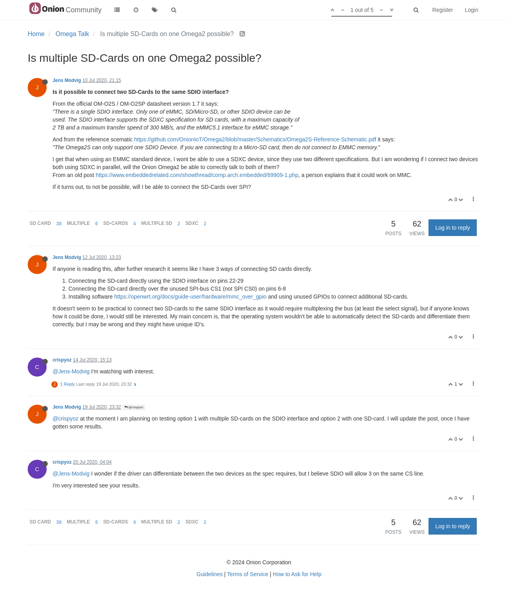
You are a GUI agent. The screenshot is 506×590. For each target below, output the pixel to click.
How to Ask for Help (297, 574)
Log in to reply (452, 228)
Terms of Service (247, 574)
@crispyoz (134, 407)
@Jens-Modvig (71, 371)
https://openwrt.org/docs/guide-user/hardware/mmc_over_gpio (190, 296)
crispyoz (62, 360)
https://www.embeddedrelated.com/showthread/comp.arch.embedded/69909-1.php (197, 175)
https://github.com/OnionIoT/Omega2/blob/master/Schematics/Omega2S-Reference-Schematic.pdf (255, 139)
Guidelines (209, 574)
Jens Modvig (67, 80)
